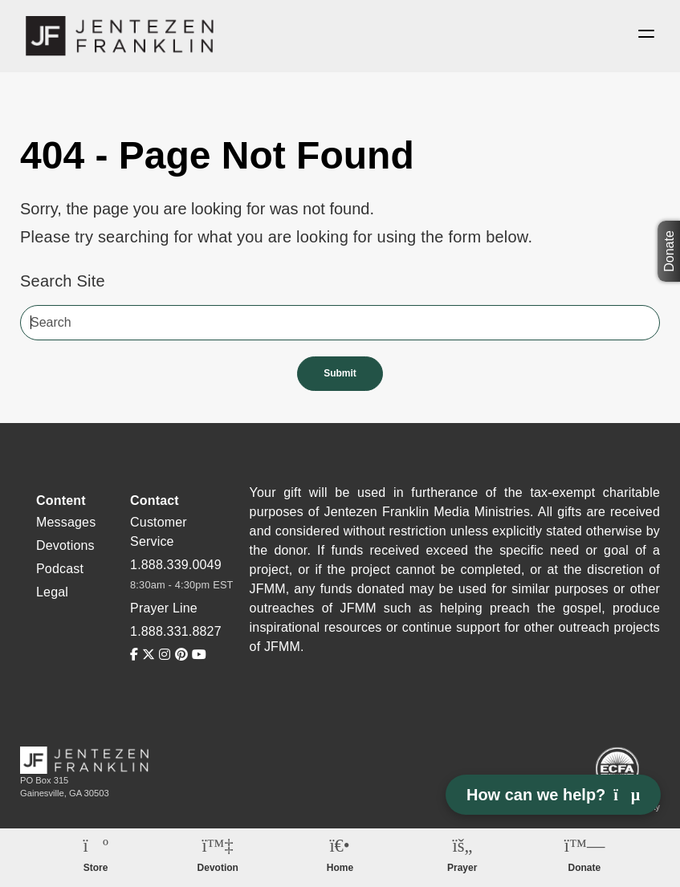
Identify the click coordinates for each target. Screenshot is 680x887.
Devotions (65, 545)
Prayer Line (163, 608)
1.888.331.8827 (176, 631)
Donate (669, 252)
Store (95, 867)
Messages (66, 522)
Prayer (462, 867)
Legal (52, 592)
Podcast (59, 569)
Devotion (217, 867)
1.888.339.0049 (176, 565)
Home (340, 867)
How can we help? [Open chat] (553, 795)
